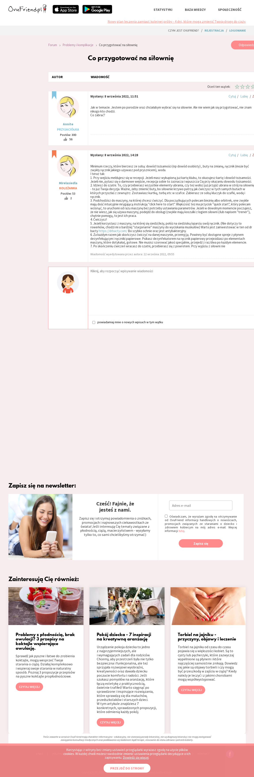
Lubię (244, 96)
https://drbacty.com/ (113, 231)
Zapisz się (200, 543)
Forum (52, 45)
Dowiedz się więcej (136, 757)
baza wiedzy (195, 9)
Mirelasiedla (68, 183)
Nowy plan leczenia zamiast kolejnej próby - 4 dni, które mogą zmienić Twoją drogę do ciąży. (177, 21)
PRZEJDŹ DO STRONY (127, 768)
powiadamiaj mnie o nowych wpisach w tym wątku (127, 322)
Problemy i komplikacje (78, 45)
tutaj (181, 531)
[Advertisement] (25, 100)
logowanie (237, 30)
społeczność (229, 9)
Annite (68, 124)
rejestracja (214, 30)
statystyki (163, 9)
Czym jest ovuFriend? (183, 30)
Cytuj (232, 96)
